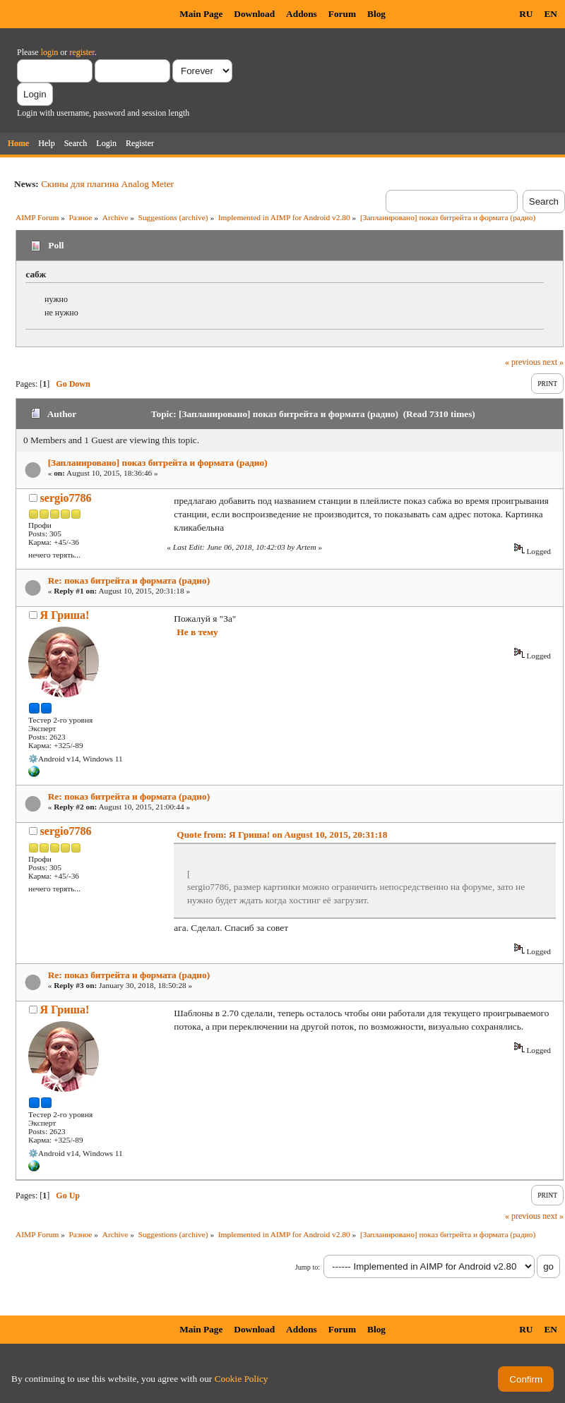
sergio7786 (66, 498)
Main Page (200, 13)
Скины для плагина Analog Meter (107, 184)
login (50, 52)
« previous (522, 362)
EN (550, 13)
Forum (342, 13)
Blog (376, 13)
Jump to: (307, 1267)
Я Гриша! (65, 615)
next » (553, 362)
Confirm (525, 1379)
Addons (301, 13)
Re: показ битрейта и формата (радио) (129, 580)
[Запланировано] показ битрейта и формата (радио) (158, 462)
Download (254, 13)
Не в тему (197, 632)
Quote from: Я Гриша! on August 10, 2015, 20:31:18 (282, 834)
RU (526, 13)
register (81, 52)
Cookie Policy (241, 1378)
